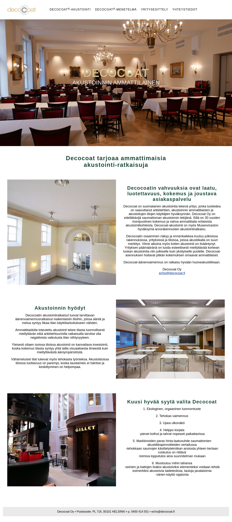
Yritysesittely (154, 9)
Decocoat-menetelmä (115, 9)
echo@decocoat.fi (172, 273)
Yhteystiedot (184, 9)
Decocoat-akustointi (70, 9)
